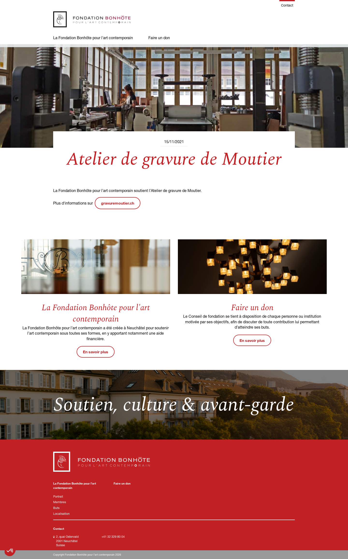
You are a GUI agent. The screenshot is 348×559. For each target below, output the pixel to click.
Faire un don (159, 37)
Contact (287, 5)
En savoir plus (95, 351)
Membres (59, 502)
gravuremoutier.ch (117, 203)
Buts (56, 508)
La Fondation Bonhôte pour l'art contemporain (93, 37)
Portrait (58, 496)
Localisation (61, 513)
